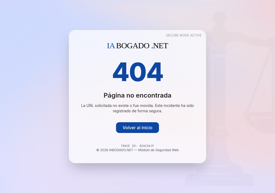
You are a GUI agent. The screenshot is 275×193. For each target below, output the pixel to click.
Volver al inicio (137, 127)
